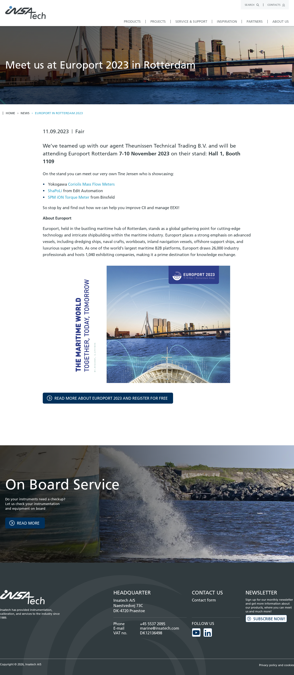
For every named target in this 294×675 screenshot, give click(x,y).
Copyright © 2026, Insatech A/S (20, 664)
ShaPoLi (55, 190)
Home (10, 113)
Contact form (204, 600)
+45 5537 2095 (152, 623)
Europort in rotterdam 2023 (59, 113)
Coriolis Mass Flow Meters (91, 184)
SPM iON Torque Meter (68, 197)
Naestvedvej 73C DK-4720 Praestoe (129, 608)
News (25, 113)
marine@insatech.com (159, 628)
